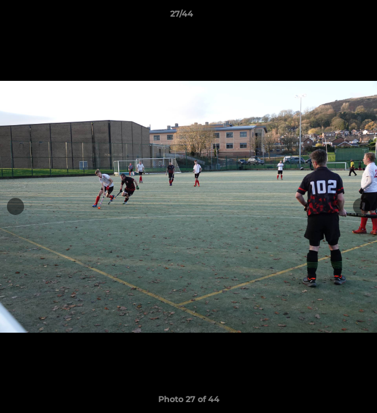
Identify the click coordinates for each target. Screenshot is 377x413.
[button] (336, 16)
